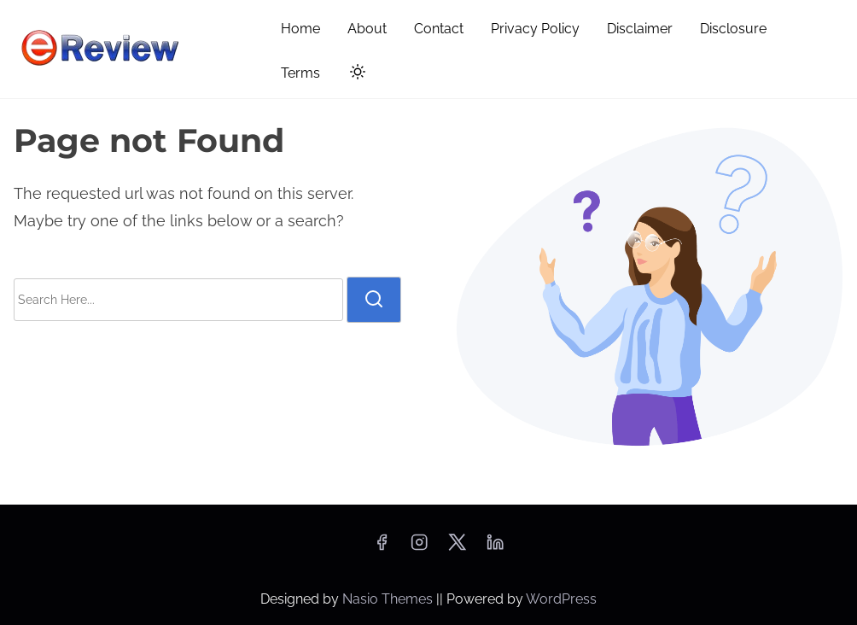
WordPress (561, 599)
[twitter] (457, 548)
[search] (374, 300)
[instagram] (419, 548)
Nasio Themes (389, 599)
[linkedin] (495, 548)
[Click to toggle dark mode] (354, 74)
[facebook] (381, 548)
